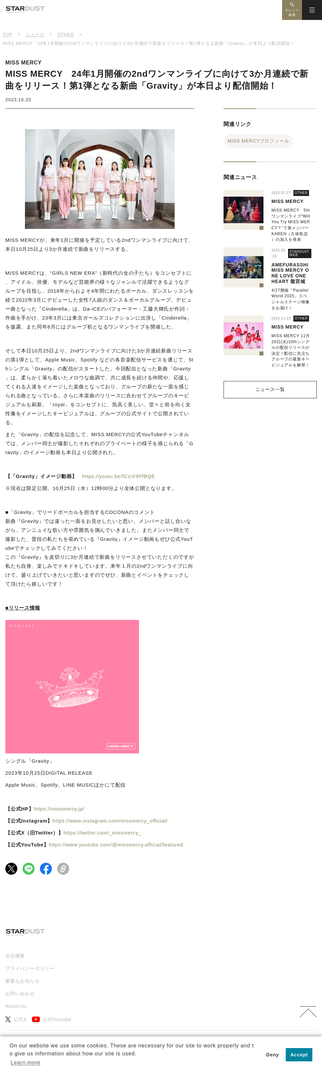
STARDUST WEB (299, 253)
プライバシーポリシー (30, 968)
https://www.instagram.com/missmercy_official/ (110, 821)
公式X (16, 1019)
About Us (16, 1006)
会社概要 (15, 955)
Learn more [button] (26, 1062)
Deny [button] (272, 1054)
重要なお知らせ (22, 981)
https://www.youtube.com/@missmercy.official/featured (116, 844)
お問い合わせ (20, 993)
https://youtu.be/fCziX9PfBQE (118, 476)
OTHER (301, 193)
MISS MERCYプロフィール (258, 141)
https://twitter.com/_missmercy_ (102, 832)
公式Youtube (51, 1019)
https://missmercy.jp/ (59, 809)
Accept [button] (299, 1054)
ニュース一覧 (270, 389)
